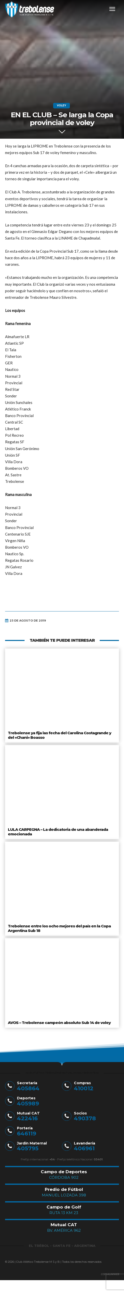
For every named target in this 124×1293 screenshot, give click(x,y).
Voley (61, 105)
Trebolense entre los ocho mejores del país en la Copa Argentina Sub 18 (59, 928)
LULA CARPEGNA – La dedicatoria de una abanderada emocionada (58, 831)
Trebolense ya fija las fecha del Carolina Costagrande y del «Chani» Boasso (59, 735)
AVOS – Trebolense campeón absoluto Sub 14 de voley (59, 1022)
